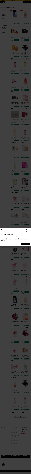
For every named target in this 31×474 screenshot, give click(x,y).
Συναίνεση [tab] (5, 231)
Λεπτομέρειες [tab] (15, 231)
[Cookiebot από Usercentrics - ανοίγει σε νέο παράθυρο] (26, 229)
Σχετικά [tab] (26, 231)
